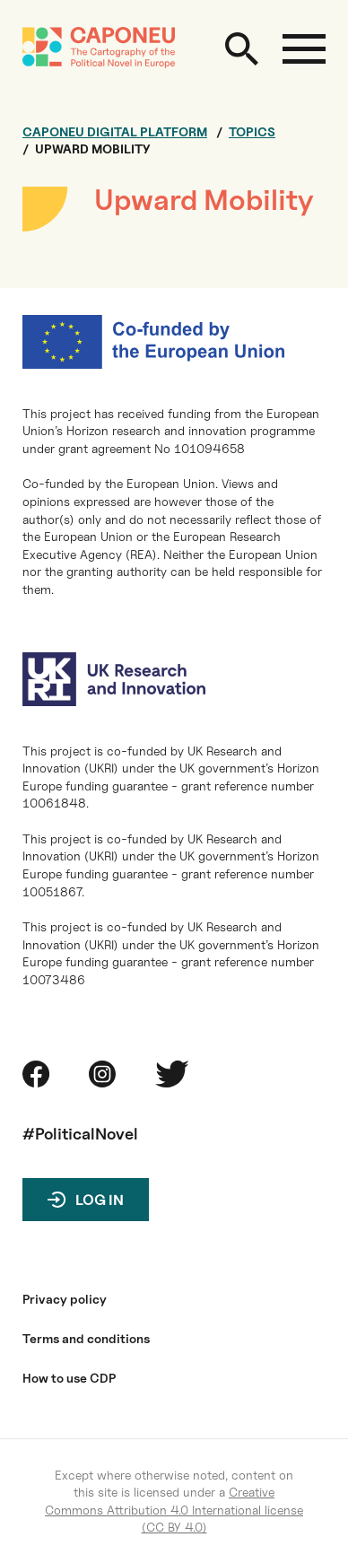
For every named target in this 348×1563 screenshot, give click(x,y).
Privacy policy (64, 1299)
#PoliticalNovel (80, 1133)
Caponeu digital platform (114, 132)
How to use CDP (69, 1378)
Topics (252, 132)
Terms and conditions (86, 1338)
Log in (99, 1200)
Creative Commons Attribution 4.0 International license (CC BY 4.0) (174, 1509)
